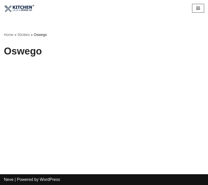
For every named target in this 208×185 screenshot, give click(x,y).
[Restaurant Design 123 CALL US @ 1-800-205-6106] (19, 8)
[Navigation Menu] (198, 8)
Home (8, 35)
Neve (8, 179)
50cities (24, 35)
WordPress (50, 179)
